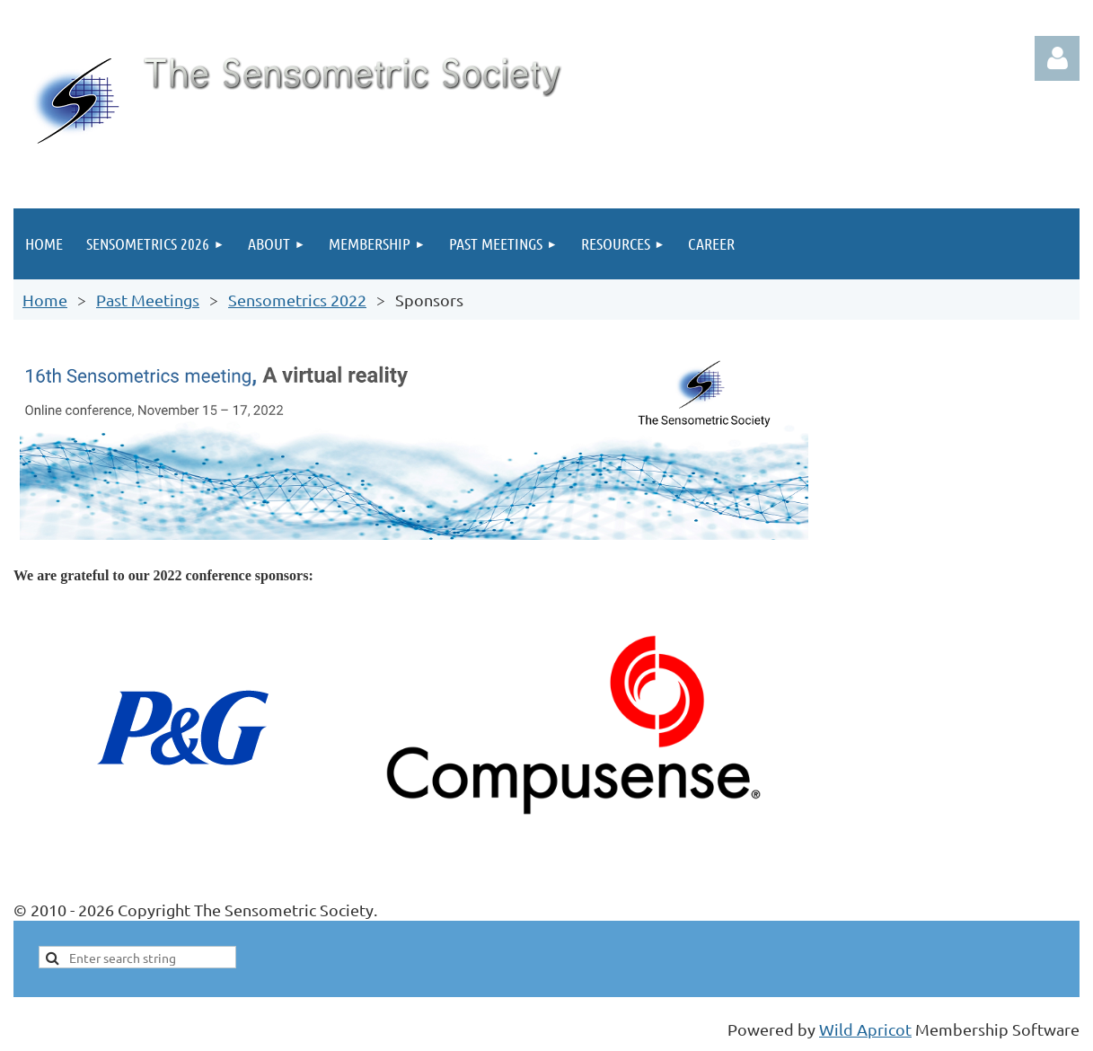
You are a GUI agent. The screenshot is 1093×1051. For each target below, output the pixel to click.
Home (44, 299)
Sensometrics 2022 (297, 299)
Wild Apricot (865, 1029)
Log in (1057, 58)
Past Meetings (147, 299)
